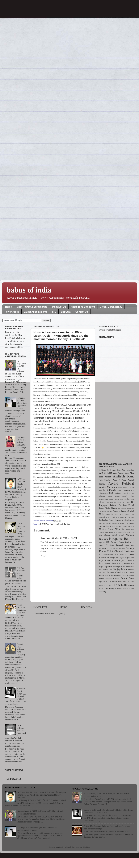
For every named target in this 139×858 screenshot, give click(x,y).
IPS (54, 312)
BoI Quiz (66, 312)
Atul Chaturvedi (123, 490)
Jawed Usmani (115, 520)
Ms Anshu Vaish (124, 532)
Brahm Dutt (118, 499)
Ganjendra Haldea (105, 511)
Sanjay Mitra (120, 569)
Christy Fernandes (106, 502)
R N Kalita (119, 554)
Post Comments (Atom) (55, 613)
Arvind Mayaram (108, 487)
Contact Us (81, 312)
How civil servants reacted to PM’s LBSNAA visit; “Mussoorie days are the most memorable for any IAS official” (61, 336)
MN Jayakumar (105, 526)
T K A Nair (108, 585)
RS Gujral (120, 557)
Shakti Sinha (129, 572)
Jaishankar (103, 520)
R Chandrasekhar (106, 554)
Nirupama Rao (119, 538)
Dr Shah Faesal (126, 505)
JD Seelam (129, 517)
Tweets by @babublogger (110, 330)
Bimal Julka (128, 496)
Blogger (86, 847)
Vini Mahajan (110, 588)
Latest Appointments (35, 312)
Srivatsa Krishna (112, 578)
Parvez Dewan (119, 548)
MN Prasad (117, 526)
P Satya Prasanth (114, 545)
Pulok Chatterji (115, 551)
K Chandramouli (128, 520)
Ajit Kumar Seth (121, 473)
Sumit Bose (127, 578)
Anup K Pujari (120, 480)
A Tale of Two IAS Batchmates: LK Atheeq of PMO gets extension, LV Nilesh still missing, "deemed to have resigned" (41, 795)
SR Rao (126, 566)
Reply (43, 555)
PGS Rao (129, 545)
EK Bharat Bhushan (126, 508)
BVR (111, 493)
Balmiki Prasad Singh (124, 493)
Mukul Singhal (118, 535)
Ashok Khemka (109, 490)
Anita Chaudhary (105, 480)
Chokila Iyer (129, 499)
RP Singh (111, 557)
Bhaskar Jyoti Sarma (109, 496)
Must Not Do (59, 307)
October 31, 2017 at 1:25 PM (64, 538)
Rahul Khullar (111, 560)
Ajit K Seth (105, 472)
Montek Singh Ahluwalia (111, 529)
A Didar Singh (105, 470)
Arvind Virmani (123, 487)
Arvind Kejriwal (121, 483)
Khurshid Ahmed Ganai (107, 523)
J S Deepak (110, 517)
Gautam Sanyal (119, 511)
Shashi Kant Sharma (107, 575)
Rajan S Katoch (126, 560)
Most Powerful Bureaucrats (32, 307)
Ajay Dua (117, 470)
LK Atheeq (120, 523)
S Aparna (107, 566)
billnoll (68, 847)
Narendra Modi (56, 524)
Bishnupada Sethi (106, 499)
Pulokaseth (129, 551)
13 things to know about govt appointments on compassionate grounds (37, 828)
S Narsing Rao (116, 566)
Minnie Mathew (128, 526)
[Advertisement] (116, 399)
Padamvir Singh (105, 548)
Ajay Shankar (128, 470)
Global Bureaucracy (111, 307)
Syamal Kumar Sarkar (108, 581)
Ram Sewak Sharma (108, 563)
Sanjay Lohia (107, 569)
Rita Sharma (124, 563)
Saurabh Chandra (115, 572)
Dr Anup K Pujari (122, 502)
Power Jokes (12, 312)
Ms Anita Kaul (111, 532)
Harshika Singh (112, 514)
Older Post (86, 607)
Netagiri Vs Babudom (83, 307)
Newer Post (40, 607)
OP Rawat (111, 542)
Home (8, 307)
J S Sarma (120, 517)
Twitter (67, 524)
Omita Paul (124, 542)
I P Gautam (124, 514)
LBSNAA (44, 524)
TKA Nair (120, 585)
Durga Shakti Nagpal (108, 508)
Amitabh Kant (123, 476)
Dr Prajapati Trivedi (116, 503)
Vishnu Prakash (122, 588)
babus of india (29, 290)
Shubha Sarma (120, 575)
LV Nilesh (130, 523)
